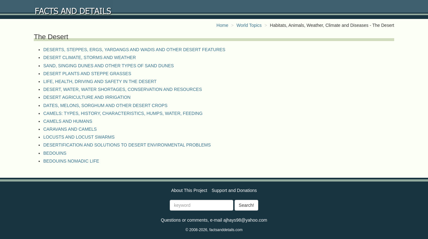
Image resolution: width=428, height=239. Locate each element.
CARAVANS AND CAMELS (70, 129)
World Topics (249, 25)
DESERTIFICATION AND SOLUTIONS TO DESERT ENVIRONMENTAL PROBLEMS (127, 144)
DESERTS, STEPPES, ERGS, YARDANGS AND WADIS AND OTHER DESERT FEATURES (134, 49)
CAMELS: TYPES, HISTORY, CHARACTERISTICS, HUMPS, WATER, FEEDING (123, 113)
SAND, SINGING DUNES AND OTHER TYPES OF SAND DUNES (108, 65)
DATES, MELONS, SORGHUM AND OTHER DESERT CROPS (105, 105)
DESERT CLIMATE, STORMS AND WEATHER (89, 57)
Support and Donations (234, 190)
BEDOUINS (54, 153)
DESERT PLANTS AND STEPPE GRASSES (87, 73)
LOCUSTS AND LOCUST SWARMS (79, 137)
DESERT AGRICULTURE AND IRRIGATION (87, 97)
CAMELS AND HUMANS (67, 121)
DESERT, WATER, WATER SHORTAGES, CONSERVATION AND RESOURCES (122, 89)
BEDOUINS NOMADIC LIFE (71, 161)
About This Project (189, 190)
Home (222, 25)
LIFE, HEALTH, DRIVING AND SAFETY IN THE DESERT (99, 81)
